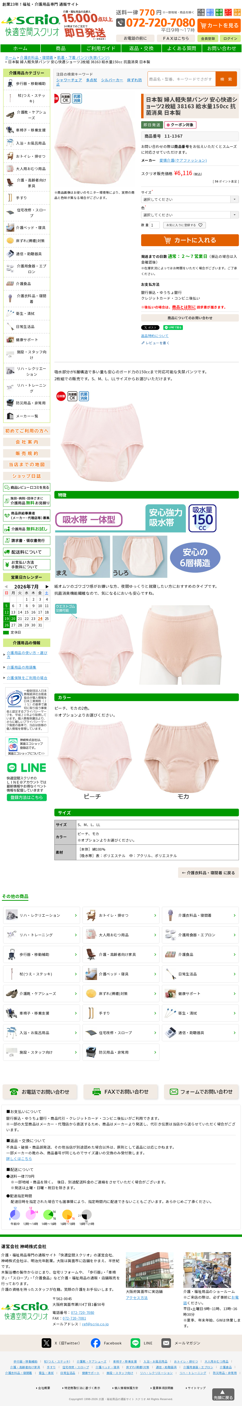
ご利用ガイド (101, 48)
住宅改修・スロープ (75, 1382)
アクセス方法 (137, 1312)
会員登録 (208, 38)
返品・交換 (141, 48)
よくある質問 (181, 48)
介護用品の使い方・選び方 (27, 655)
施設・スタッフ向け (120, 1388)
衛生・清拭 (46, 1388)
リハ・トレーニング (193, 1388)
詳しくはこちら (19, 1158)
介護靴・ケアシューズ (91, 1376)
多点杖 (91, 79)
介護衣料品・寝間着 (36, 57)
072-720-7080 (82, 1327)
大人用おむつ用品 (216, 1376)
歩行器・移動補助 (25, 1376)
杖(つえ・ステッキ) (57, 1376)
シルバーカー (112, 79)
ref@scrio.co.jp (95, 1339)
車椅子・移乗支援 (125, 1376)
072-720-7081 (74, 1333)
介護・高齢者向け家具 (25, 1382)
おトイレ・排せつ (186, 1376)
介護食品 (226, 1382)
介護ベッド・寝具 (107, 1382)
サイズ (148, 192)
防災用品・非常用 (225, 1388)
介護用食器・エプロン (198, 1382)
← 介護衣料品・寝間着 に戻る (208, 872)
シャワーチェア (69, 79)
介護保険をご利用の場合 (27, 678)
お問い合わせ (222, 48)
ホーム (20, 48)
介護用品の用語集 (21, 667)
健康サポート (91, 1388)
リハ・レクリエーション (156, 1388)
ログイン (230, 38)
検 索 (226, 79)
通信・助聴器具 (166, 1382)
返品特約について (155, 335)
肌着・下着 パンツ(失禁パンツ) (83, 57)
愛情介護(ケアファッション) (183, 160)
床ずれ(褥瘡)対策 (137, 1382)
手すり (51, 1382)
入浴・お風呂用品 (155, 1376)
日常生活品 (67, 1388)
